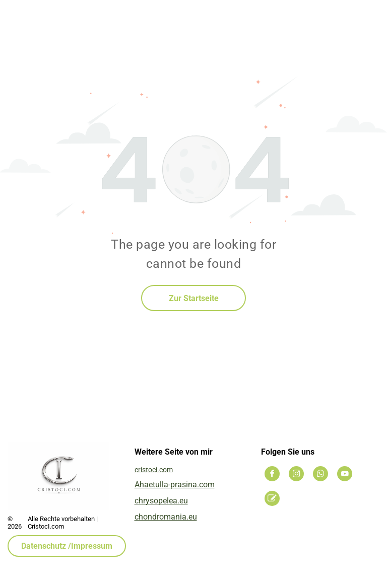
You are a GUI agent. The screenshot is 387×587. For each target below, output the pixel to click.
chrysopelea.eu (161, 500)
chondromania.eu (166, 517)
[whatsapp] (320, 475)
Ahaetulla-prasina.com (175, 484)
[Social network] (272, 499)
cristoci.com (154, 470)
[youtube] (344, 475)
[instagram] (296, 475)
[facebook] (272, 475)
